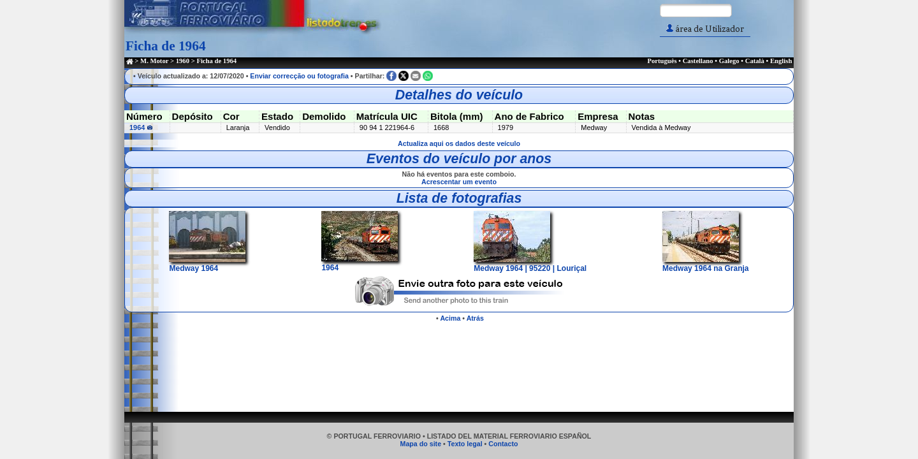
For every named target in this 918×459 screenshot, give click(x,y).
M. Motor (154, 60)
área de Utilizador (705, 29)
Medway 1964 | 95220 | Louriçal (530, 264)
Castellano (698, 60)
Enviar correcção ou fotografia (299, 76)
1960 (182, 60)
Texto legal (465, 444)
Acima (450, 318)
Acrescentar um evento (459, 182)
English (781, 60)
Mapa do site (421, 444)
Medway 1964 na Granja (705, 264)
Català (754, 60)
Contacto (503, 444)
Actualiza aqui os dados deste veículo (459, 143)
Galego (729, 60)
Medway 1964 (207, 264)
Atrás (475, 318)
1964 (140, 127)
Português (661, 60)
